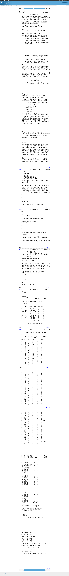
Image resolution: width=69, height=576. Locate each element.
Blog (67, 0)
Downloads (65, 0)
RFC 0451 (21, 8)
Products (5, 5)
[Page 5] (48, 207)
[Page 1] (48, 46)
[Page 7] (48, 287)
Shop (62, 0)
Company (15, 5)
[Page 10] (48, 407)
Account (60, 0)
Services (9, 5)
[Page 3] (48, 127)
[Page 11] (48, 447)
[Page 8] (48, 327)
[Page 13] (48, 528)
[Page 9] (48, 367)
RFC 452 (20, 49)
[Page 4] (48, 167)
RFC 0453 (47, 8)
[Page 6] (48, 247)
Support (12, 5)
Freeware (2, 5)
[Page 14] (48, 568)
